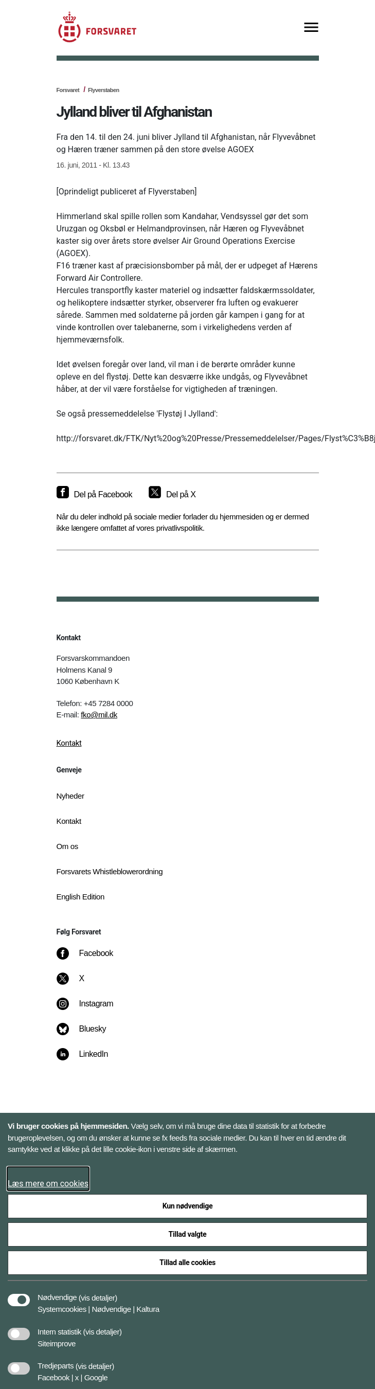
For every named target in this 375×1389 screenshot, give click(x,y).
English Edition (81, 896)
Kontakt (69, 743)
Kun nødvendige (188, 1206)
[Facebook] (91, 958)
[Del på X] (172, 494)
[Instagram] (91, 1009)
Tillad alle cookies (187, 1262)
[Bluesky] (88, 1034)
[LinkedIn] (89, 1059)
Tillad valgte (188, 1234)
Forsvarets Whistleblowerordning (110, 871)
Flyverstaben (103, 90)
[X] (81, 983)
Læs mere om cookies (48, 1183)
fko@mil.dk (99, 714)
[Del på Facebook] (94, 494)
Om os (67, 846)
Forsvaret (68, 90)
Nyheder (70, 795)
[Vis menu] (311, 28)
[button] (98, 1292)
